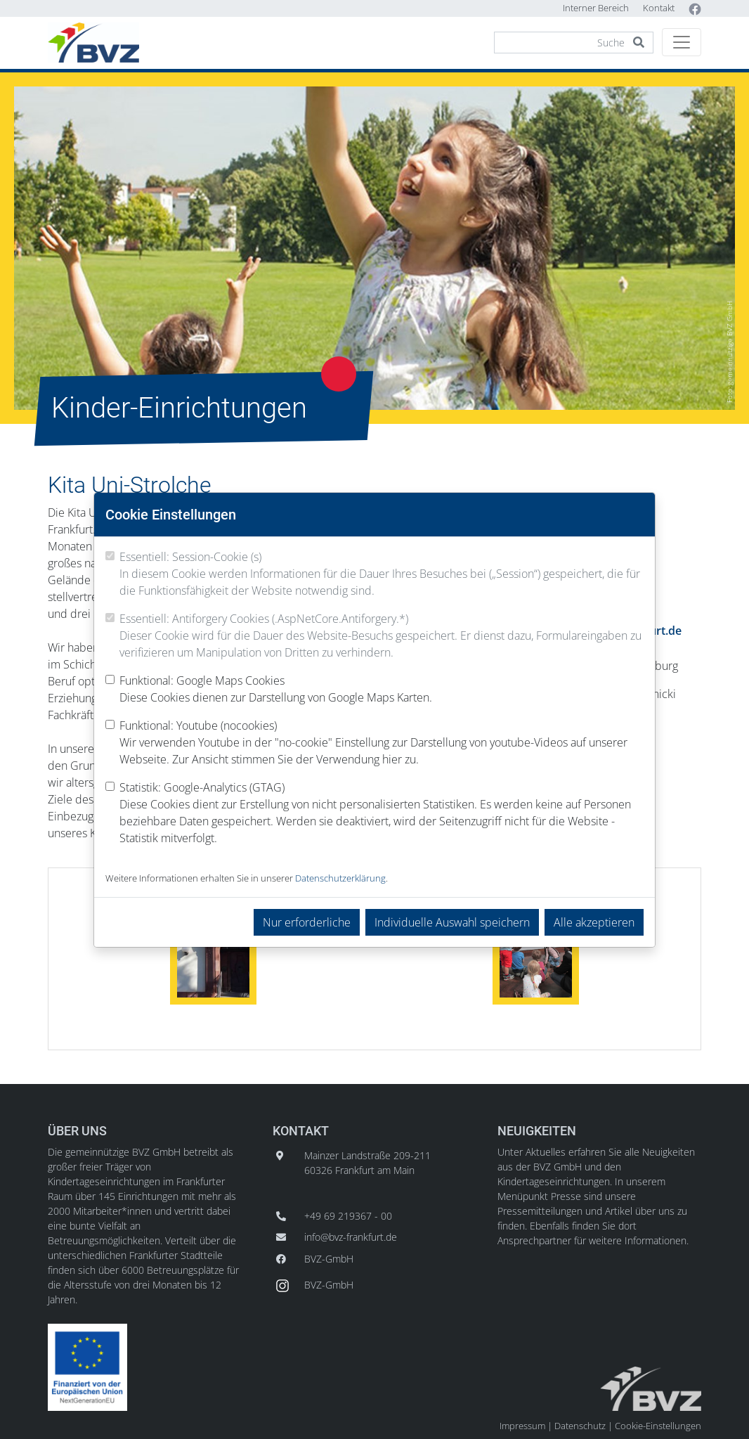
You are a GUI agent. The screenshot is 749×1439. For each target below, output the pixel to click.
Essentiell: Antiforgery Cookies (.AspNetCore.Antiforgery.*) (381, 636)
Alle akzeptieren (594, 922)
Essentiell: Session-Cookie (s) (381, 574)
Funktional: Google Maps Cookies (275, 689)
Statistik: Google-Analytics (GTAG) (381, 813)
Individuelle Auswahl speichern (452, 922)
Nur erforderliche (307, 922)
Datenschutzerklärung (340, 878)
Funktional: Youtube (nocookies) (381, 743)
